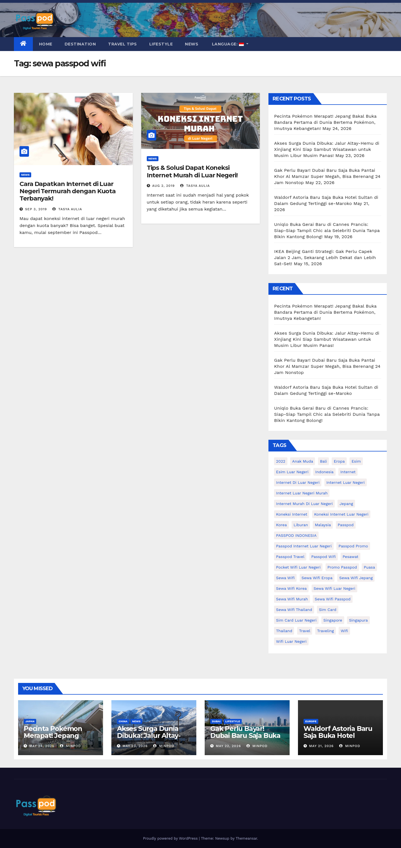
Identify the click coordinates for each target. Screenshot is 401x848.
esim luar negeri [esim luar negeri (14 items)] (292, 472)
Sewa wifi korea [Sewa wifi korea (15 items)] (291, 588)
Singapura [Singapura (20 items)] (358, 620)
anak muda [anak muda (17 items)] (302, 461)
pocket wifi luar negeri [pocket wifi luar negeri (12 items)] (298, 567)
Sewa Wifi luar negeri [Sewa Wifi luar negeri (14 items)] (334, 588)
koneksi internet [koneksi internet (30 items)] (291, 514)
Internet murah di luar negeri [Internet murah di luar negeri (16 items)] (304, 503)
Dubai (216, 721)
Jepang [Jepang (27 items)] (346, 503)
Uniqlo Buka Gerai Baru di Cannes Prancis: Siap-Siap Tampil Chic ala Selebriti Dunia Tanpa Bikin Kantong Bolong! (327, 230)
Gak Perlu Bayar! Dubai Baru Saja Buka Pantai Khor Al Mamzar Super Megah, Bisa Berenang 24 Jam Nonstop (327, 176)
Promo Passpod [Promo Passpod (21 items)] (342, 567)
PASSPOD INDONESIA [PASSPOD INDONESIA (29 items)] (296, 535)
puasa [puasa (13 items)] (369, 567)
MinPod (70, 746)
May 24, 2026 (41, 746)
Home (45, 44)
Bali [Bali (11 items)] (323, 461)
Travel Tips (122, 44)
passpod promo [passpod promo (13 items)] (353, 546)
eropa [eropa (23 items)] (339, 461)
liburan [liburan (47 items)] (301, 525)
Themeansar (246, 838)
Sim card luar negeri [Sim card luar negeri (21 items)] (296, 620)
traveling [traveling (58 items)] (325, 631)
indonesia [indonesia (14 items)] (324, 472)
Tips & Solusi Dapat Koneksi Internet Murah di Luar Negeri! (192, 171)
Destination (80, 44)
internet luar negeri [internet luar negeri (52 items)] (345, 482)
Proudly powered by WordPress (171, 838)
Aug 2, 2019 (163, 186)
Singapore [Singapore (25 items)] (332, 620)
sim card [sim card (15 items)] (327, 609)
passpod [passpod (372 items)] (346, 525)
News (191, 44)
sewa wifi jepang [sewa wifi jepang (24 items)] (356, 578)
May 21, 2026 (321, 746)
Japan (30, 721)
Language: (228, 44)
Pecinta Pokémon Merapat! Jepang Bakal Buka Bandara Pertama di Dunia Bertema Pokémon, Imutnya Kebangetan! (325, 122)
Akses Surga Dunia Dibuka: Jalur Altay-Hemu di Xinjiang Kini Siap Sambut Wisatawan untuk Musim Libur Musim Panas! (326, 149)
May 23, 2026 (135, 746)
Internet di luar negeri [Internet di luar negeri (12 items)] (297, 482)
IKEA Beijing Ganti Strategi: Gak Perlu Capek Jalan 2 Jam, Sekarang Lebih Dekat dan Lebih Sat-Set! (325, 257)
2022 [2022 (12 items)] (280, 461)
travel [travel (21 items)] (304, 631)
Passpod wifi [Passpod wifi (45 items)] (323, 556)
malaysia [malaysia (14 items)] (323, 525)
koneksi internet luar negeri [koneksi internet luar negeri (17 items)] (341, 514)
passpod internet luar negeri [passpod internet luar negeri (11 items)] (304, 546)
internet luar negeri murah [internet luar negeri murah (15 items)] (301, 493)
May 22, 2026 (228, 746)
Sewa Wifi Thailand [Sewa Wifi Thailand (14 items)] (294, 609)
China (123, 721)
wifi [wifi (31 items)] (344, 631)
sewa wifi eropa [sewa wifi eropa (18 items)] (317, 578)
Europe (311, 721)
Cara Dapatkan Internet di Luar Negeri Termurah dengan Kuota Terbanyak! (67, 191)
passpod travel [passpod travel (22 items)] (290, 556)
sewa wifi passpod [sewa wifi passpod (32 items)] (333, 599)
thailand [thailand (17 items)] (284, 631)
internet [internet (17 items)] (348, 472)
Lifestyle (161, 44)
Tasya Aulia (67, 209)
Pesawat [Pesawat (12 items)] (350, 556)
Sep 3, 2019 (36, 209)
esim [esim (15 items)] (356, 461)
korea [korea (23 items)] (281, 525)
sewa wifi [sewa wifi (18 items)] (285, 578)
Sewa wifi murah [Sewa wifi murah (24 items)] (292, 599)
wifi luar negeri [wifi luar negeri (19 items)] (291, 641)
